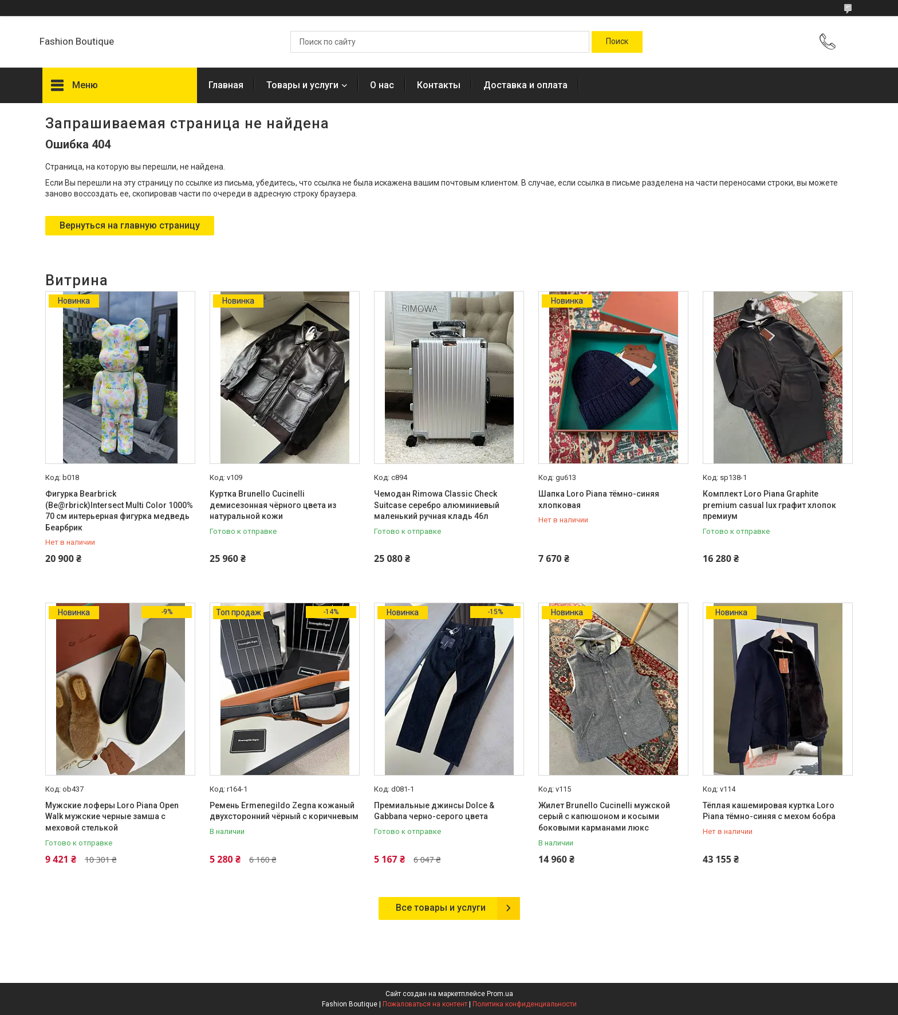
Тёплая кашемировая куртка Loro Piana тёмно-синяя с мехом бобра (769, 811)
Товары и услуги (302, 85)
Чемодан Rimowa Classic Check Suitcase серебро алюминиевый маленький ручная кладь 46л (436, 505)
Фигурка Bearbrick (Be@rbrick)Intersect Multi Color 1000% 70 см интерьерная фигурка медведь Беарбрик (119, 510)
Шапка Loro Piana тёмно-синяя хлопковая (598, 499)
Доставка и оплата (525, 85)
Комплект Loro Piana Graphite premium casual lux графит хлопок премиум (769, 505)
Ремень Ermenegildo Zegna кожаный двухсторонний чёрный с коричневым (284, 811)
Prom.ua (500, 994)
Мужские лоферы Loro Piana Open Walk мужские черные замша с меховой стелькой (112, 816)
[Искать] (617, 42)
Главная (225, 85)
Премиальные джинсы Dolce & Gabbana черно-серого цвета (434, 811)
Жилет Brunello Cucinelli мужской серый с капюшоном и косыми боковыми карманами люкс (604, 816)
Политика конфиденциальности (524, 1004)
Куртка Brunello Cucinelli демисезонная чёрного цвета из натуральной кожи (273, 505)
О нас (382, 85)
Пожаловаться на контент (425, 1004)
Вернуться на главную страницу (130, 225)
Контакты (438, 85)
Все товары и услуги (441, 907)
